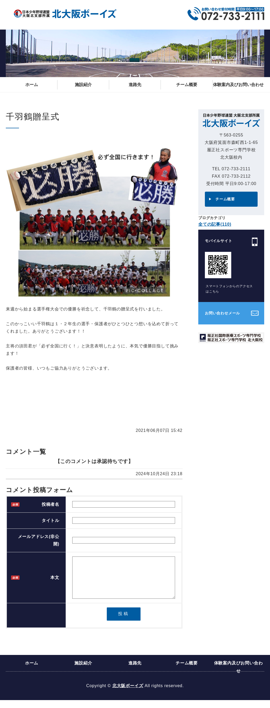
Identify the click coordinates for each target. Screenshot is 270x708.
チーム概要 (186, 84)
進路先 (135, 84)
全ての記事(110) (214, 224)
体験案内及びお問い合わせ (238, 84)
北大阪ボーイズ (127, 693)
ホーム (31, 84)
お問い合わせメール (222, 313)
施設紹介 (83, 84)
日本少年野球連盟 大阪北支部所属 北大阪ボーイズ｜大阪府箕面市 (65, 13)
